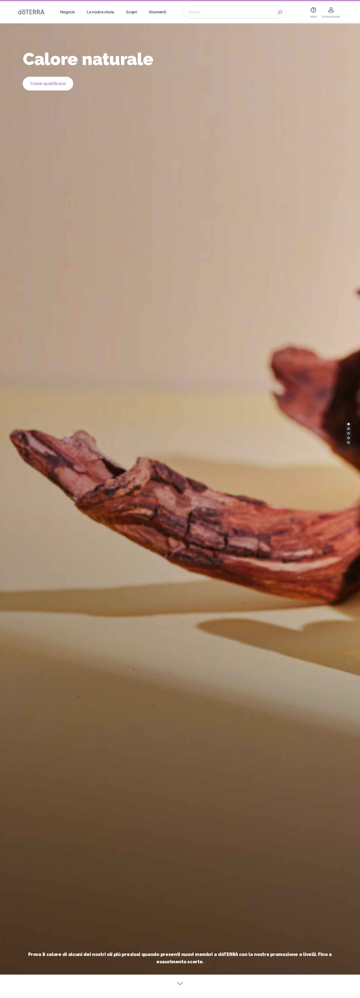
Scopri (131, 12)
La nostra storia (100, 12)
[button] (348, 424)
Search (280, 12)
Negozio (67, 12)
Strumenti (157, 12)
